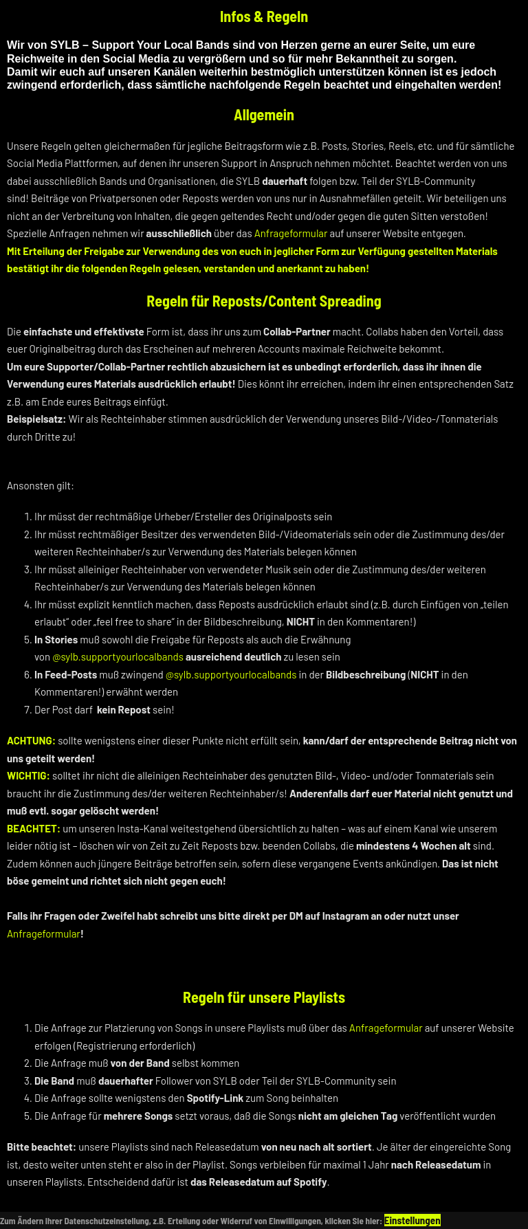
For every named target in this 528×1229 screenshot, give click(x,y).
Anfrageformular (291, 233)
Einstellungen (412, 1220)
